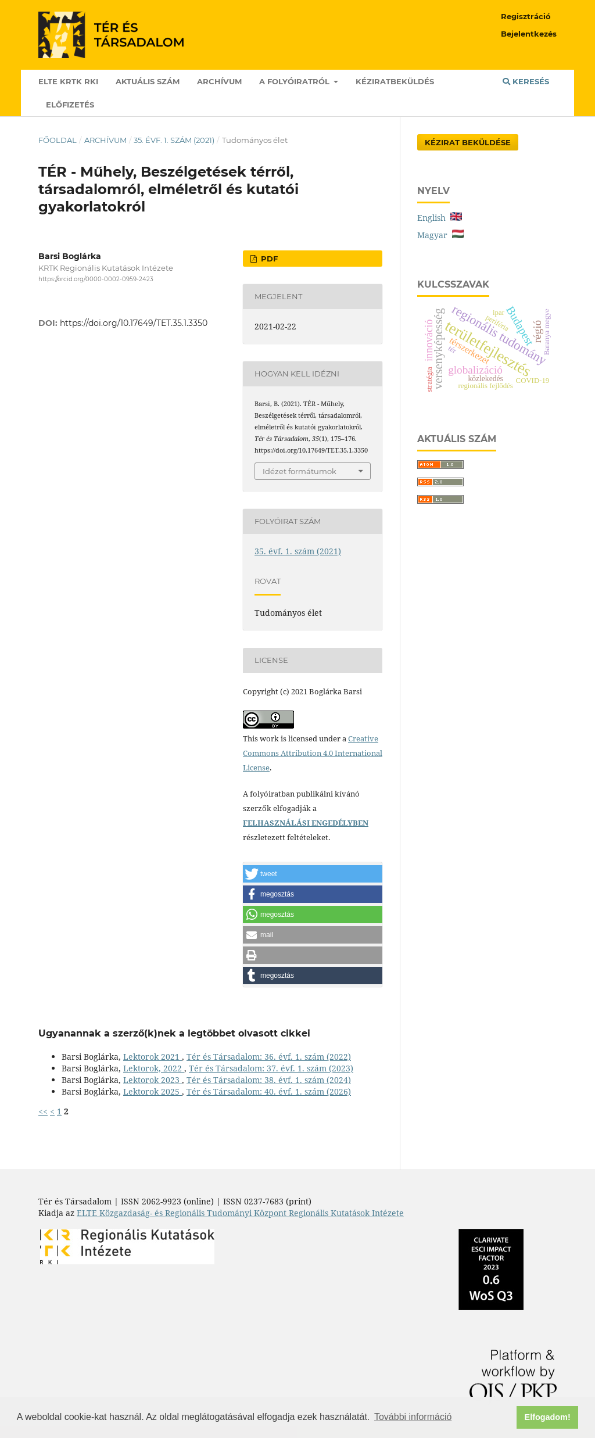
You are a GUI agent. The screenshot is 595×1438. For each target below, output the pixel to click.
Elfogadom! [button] (548, 1417)
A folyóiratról (295, 81)
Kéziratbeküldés (395, 81)
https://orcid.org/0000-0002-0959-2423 (95, 279)
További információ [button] (412, 1417)
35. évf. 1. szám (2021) (174, 140)
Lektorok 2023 (152, 1079)
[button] (312, 874)
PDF (268, 258)
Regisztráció (526, 16)
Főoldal (57, 140)
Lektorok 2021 (152, 1056)
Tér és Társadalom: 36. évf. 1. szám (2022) (269, 1056)
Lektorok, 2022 (153, 1068)
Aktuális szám (148, 81)
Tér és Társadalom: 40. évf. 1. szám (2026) (269, 1091)
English (439, 217)
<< (43, 1111)
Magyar (440, 235)
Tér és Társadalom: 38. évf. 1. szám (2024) (269, 1079)
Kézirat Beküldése (468, 142)
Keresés (526, 81)
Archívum (219, 81)
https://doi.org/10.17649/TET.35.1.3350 (133, 323)
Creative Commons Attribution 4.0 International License (312, 753)
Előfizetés (70, 104)
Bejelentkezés (529, 33)
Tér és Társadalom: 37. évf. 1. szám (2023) (271, 1068)
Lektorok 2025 (152, 1091)
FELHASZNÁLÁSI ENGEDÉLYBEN (305, 822)
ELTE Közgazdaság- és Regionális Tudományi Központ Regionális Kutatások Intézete (240, 1212)
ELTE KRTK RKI (68, 81)
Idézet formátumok (299, 471)
